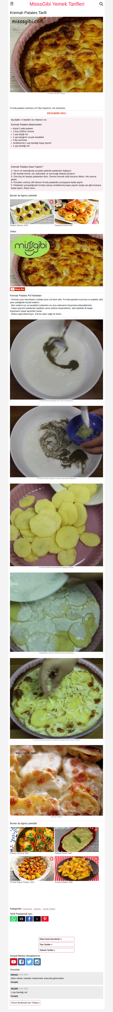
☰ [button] (12, 3)
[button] (56, 113)
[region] (56, 100)
